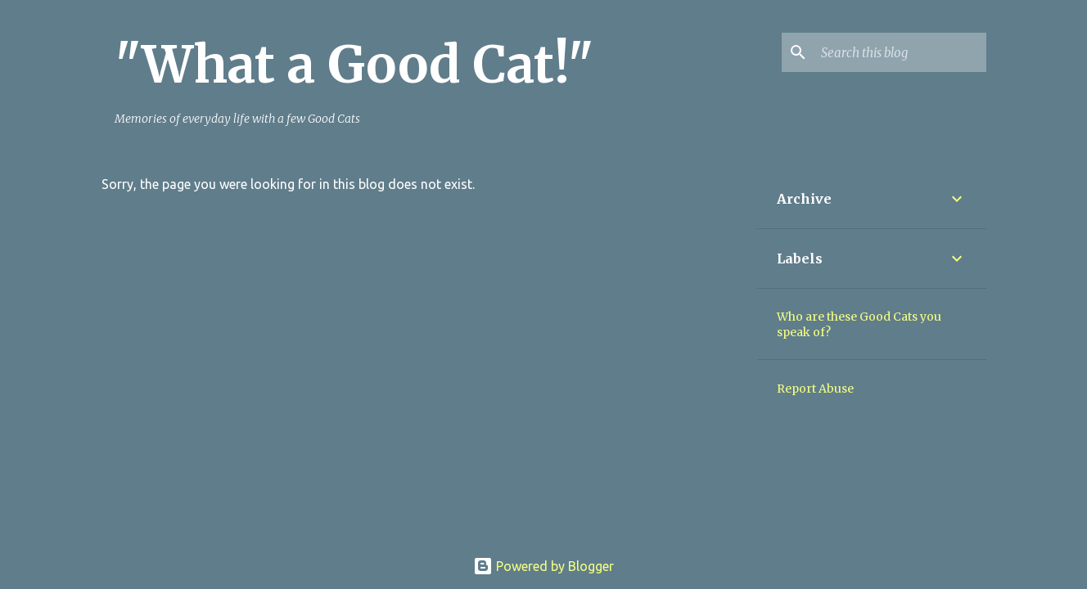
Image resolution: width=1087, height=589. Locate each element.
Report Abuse (815, 388)
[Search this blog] (900, 52)
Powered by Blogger (543, 566)
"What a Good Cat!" (354, 65)
